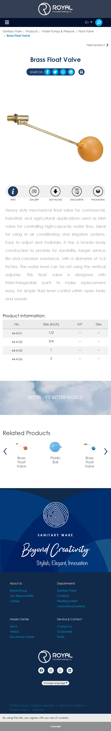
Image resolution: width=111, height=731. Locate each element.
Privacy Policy (19, 710)
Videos (14, 631)
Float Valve (86, 31)
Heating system (67, 601)
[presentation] (5, 451)
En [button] (87, 22)
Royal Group (18, 590)
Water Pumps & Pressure (58, 31)
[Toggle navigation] (7, 22)
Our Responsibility (22, 596)
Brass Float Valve (18, 35)
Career (14, 601)
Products (32, 31)
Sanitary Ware (12, 31)
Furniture (63, 596)
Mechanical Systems (71, 606)
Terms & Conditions (72, 705)
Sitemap (38, 710)
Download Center (22, 637)
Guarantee (64, 631)
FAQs (60, 637)
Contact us (64, 626)
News (13, 626)
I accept (55, 726)
